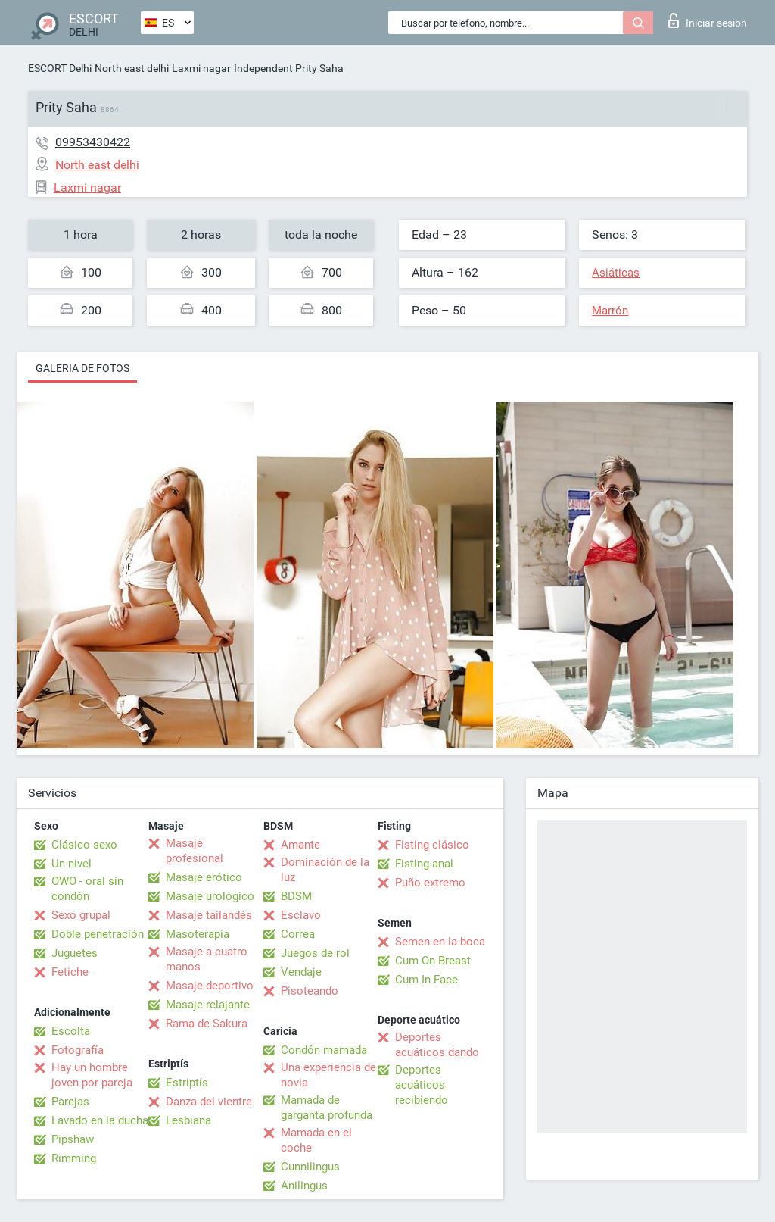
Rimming (73, 1158)
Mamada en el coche (316, 1140)
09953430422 (92, 142)
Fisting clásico (432, 845)
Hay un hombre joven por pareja (91, 1075)
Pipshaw (72, 1139)
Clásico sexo (84, 845)
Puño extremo (430, 882)
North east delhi (132, 68)
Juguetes (74, 953)
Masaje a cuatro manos (206, 959)
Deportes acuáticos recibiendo (421, 1085)
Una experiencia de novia (328, 1075)
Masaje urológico (210, 896)
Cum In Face (426, 979)
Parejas (70, 1101)
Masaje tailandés (209, 915)
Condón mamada (324, 1050)
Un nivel (71, 863)
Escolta (70, 1031)
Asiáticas (616, 273)
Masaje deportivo (210, 985)
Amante (300, 845)
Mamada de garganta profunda (326, 1107)
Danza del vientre (209, 1101)
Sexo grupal (80, 915)
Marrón (610, 310)
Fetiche (70, 972)
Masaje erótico (204, 877)
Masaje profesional (194, 850)
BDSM (296, 896)
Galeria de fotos (82, 368)
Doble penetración (97, 934)
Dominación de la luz (325, 869)
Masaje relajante (208, 1004)
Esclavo (301, 915)
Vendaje (301, 972)
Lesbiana (188, 1120)
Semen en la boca (440, 942)
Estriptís (187, 1082)
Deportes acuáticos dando (437, 1044)
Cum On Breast (433, 960)
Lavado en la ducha (99, 1120)
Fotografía (77, 1050)
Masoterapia (197, 934)
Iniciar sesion (707, 20)
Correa (298, 934)
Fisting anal (424, 863)
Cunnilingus (310, 1167)
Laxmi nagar (201, 68)
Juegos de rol (315, 953)
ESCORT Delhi (60, 68)
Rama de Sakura (206, 1023)
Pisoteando (309, 991)
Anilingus (304, 1185)
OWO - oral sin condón (87, 888)
